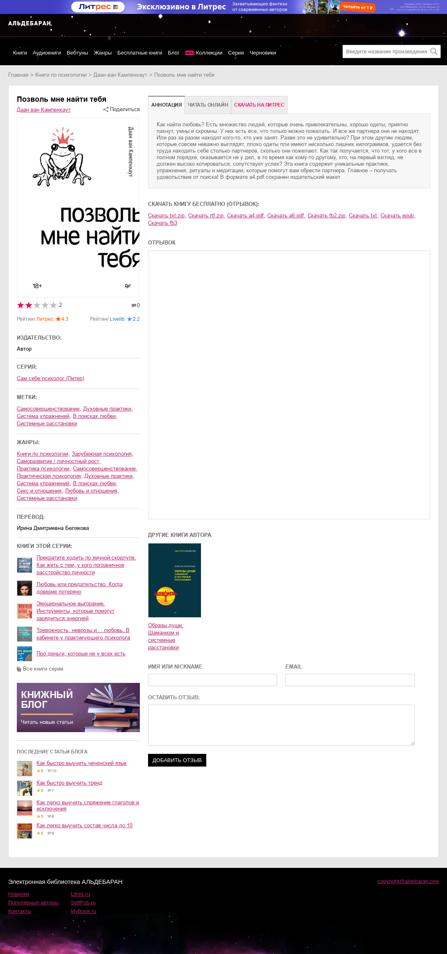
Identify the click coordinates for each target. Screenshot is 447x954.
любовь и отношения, (92, 491)
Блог (174, 53)
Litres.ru (80, 894)
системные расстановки (47, 423)
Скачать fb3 (162, 223)
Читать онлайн (208, 105)
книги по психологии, (43, 454)
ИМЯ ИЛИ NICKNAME (175, 667)
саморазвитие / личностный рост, (58, 461)
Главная (18, 75)
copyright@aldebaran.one (408, 881)
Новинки (18, 894)
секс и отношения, (40, 491)
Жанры (103, 53)
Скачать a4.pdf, (246, 215)
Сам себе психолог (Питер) (50, 378)
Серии (236, 53)
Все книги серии (43, 669)
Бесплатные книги (139, 53)
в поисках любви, (95, 416)
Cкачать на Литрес (259, 105)
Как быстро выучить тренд (69, 783)
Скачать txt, (364, 215)
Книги (20, 53)
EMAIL (293, 667)
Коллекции (209, 53)
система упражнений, (44, 416)
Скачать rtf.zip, (206, 215)
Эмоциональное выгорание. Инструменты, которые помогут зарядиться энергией (75, 610)
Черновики (263, 53)
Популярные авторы (33, 902)
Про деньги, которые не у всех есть (80, 653)
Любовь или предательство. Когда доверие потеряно (79, 588)
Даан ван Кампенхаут (120, 75)
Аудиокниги (47, 53)
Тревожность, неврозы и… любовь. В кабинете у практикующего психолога (83, 634)
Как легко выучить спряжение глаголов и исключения (87, 805)
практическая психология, (49, 476)
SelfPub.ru (83, 902)
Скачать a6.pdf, (286, 215)
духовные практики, (108, 409)
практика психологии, (44, 469)
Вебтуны (77, 53)
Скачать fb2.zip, (327, 215)
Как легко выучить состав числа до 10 (84, 825)
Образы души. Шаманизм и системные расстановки (165, 636)
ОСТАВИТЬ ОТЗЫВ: (174, 697)
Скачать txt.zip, (167, 215)
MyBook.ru (83, 911)
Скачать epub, (398, 215)
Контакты (19, 911)
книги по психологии (61, 75)
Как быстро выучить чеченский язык (81, 763)
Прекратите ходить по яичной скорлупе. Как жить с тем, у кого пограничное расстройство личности (86, 565)
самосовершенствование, (49, 409)
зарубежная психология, (102, 454)
